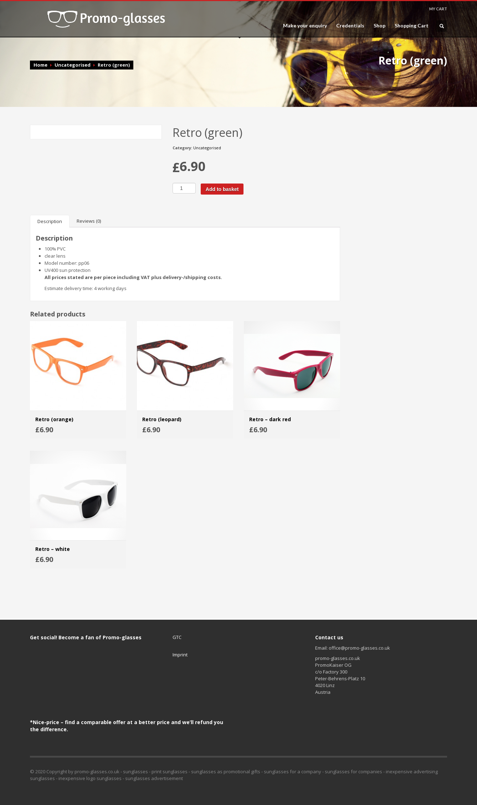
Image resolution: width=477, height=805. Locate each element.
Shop (379, 25)
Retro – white (52, 549)
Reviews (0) (89, 221)
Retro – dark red (270, 419)
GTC (177, 637)
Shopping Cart (412, 25)
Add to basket (222, 189)
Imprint (180, 654)
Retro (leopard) (161, 419)
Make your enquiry (305, 25)
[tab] (50, 221)
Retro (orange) (54, 419)
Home (40, 65)
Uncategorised (73, 65)
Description (49, 221)
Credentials (350, 25)
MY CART (438, 8)
